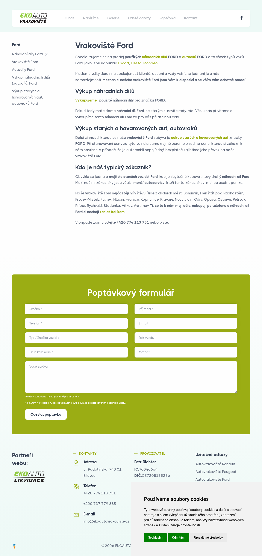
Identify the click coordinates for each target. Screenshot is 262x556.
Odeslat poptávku (45, 414)
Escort (123, 63)
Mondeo (150, 63)
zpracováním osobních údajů (108, 402)
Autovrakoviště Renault (215, 463)
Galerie (113, 18)
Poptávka (167, 18)
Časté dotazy (139, 18)
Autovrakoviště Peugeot (215, 470)
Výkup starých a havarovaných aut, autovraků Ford (27, 97)
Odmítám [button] (178, 537)
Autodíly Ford (23, 69)
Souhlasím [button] (155, 537)
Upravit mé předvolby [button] (208, 537)
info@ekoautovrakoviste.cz (106, 520)
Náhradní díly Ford (30, 54)
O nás (69, 18)
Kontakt (191, 18)
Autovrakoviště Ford (212, 478)
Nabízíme (91, 18)
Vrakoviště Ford (25, 62)
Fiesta (136, 63)
